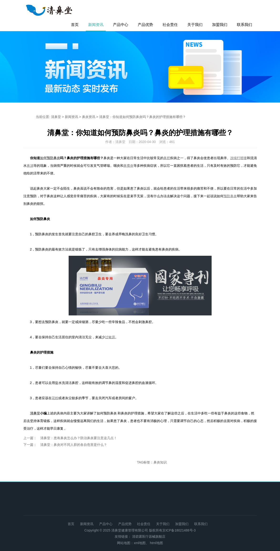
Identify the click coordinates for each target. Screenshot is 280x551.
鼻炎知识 (160, 462)
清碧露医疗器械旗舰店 (148, 536)
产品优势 (145, 25)
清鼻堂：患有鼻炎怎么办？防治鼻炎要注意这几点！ (78, 438)
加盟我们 (219, 25)
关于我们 (195, 25)
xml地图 (140, 543)
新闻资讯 (95, 25)
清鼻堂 (56, 117)
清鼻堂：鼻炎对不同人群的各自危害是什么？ (73, 445)
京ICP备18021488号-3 (179, 530)
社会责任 (170, 25)
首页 (75, 25)
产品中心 (120, 25)
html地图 (156, 543)
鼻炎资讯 (88, 117)
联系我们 (244, 25)
